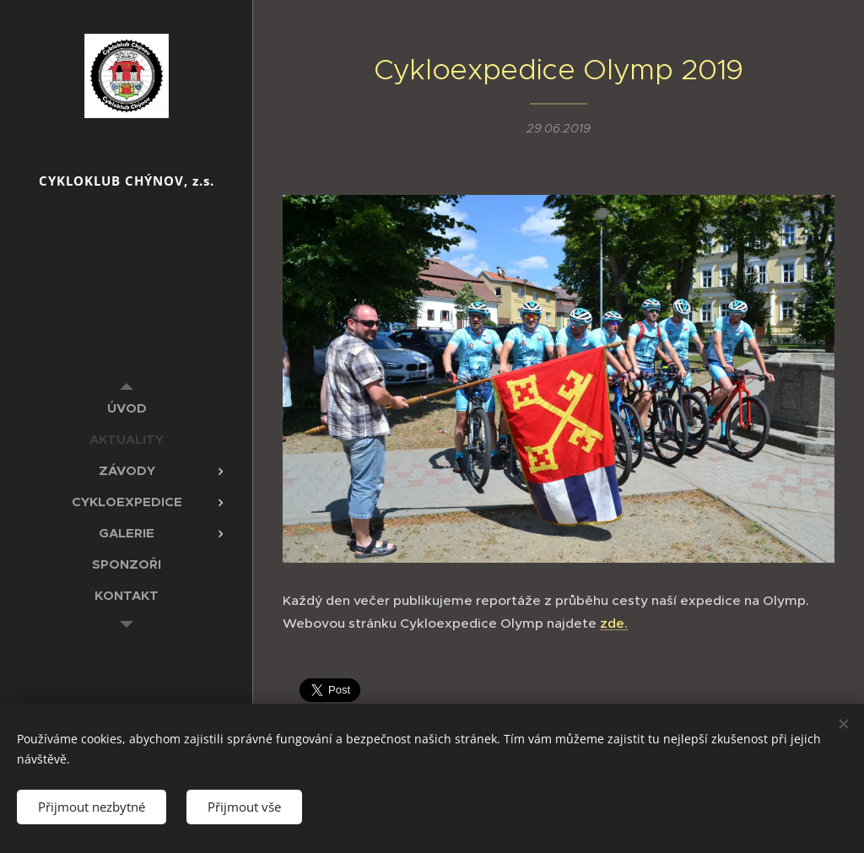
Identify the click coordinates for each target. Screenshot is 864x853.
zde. (614, 623)
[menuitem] (126, 408)
